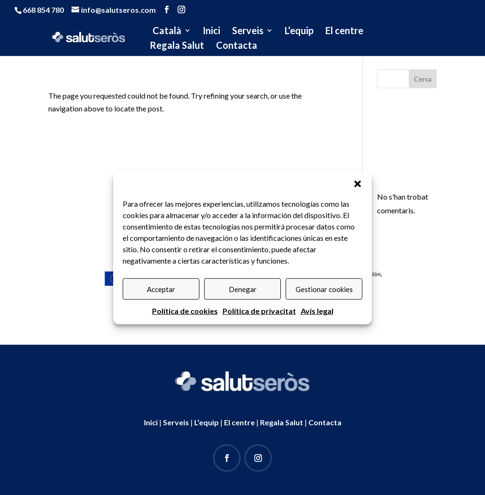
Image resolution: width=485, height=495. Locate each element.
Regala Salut (177, 46)
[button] (357, 191)
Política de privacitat (259, 317)
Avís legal (317, 317)
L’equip (299, 31)
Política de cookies (185, 317)
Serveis (247, 31)
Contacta (236, 46)
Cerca (422, 79)
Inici (211, 31)
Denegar (243, 296)
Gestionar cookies (324, 296)
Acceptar (161, 296)
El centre (344, 31)
